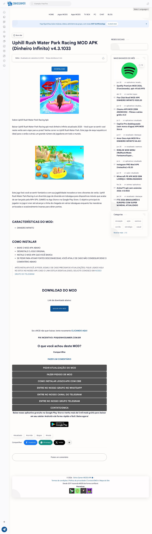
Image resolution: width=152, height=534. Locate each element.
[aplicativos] (131, 82)
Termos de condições (60, 515)
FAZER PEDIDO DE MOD (59, 374)
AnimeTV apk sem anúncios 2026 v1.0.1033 (129, 189)
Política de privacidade (77, 515)
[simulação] (119, 221)
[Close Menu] (146, 24)
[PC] (95, 14)
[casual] (139, 227)
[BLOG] (110, 14)
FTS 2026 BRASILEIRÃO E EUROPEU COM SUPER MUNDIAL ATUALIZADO (128, 203)
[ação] (129, 173)
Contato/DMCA (93, 515)
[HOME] (51, 14)
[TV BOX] (87, 14)
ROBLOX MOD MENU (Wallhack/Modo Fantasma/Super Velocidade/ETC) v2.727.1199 (129, 153)
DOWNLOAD (59, 69)
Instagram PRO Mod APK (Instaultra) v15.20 (128, 165)
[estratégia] (128, 227)
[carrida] (130, 94)
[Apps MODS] (75, 14)
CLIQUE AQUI (112, 24)
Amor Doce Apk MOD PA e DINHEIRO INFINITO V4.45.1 (129, 139)
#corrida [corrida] (29, 435)
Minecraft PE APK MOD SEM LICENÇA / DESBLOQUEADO (129, 177)
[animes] (130, 185)
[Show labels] (121, 233)
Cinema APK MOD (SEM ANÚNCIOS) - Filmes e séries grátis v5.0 (129, 112)
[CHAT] (102, 14)
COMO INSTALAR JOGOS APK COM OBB (59, 381)
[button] (148, 3)
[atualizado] (139, 82)
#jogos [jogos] (39, 435)
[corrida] (118, 227)
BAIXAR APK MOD (59, 308)
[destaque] (138, 135)
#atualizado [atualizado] (18, 435)
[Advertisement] (80, 486)
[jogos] (135, 94)
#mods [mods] (48, 435)
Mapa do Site (105, 515)
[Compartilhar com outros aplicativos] (69, 442)
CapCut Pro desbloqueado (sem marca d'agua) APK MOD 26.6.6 (130, 127)
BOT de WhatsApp (98, 24)
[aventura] (139, 147)
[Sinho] (17, 58)
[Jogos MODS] (62, 14)
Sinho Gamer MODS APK (83, 512)
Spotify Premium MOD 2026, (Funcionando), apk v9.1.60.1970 (131, 87)
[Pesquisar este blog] (50, 3)
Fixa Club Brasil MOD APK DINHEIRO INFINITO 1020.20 (129, 99)
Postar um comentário (59, 457)
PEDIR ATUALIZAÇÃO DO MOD (59, 367)
